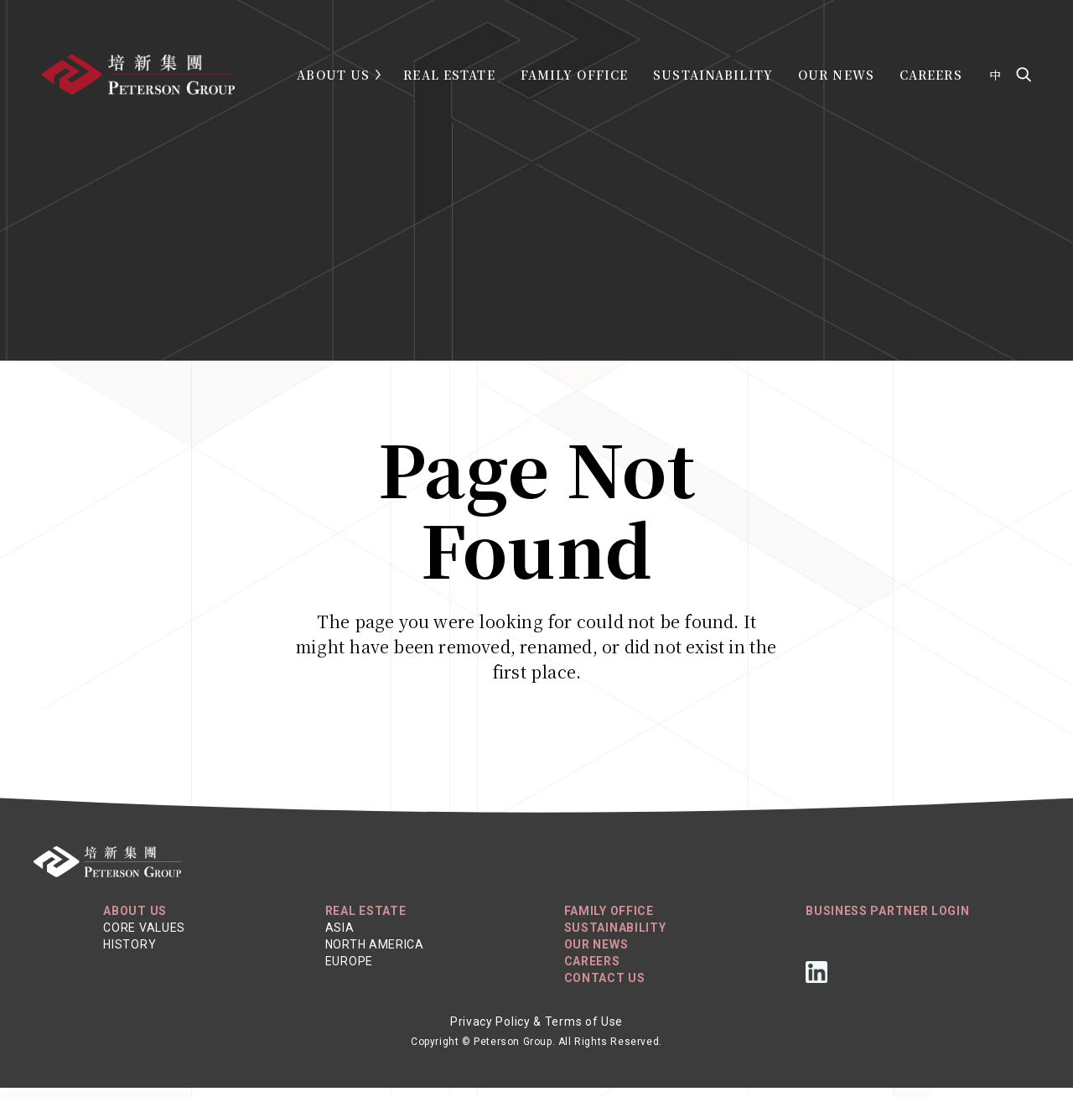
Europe (349, 970)
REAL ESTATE (366, 920)
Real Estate (449, 74)
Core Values (144, 937)
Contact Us (604, 987)
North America (374, 953)
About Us (333, 74)
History (129, 953)
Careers (930, 74)
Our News (836, 74)
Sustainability (713, 74)
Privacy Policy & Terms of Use (536, 1030)
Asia (340, 937)
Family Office (575, 74)
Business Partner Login (887, 920)
